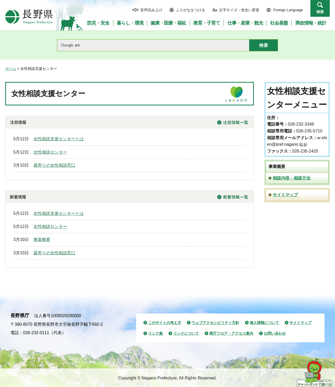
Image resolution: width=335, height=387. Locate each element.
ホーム (10, 68)
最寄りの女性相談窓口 (54, 165)
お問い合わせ (275, 333)
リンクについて (186, 333)
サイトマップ (285, 195)
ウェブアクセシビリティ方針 (215, 323)
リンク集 (155, 333)
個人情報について (264, 323)
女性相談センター (50, 152)
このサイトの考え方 (164, 323)
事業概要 (42, 239)
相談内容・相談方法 (291, 178)
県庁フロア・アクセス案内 (231, 333)
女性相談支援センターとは (59, 139)
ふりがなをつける (190, 10)
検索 (320, 12)
